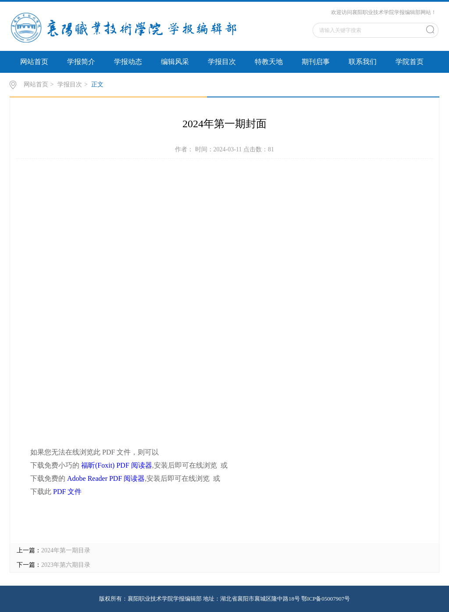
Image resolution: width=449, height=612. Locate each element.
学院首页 (410, 61)
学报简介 (81, 61)
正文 (97, 84)
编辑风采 (175, 61)
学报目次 (222, 61)
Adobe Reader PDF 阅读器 (106, 478)
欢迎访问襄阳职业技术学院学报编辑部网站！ (383, 12)
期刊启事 (316, 61)
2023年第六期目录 (65, 565)
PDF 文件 (67, 491)
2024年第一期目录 (65, 550)
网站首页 (34, 61)
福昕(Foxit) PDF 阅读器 (116, 465)
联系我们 (363, 61)
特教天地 (269, 61)
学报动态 (128, 61)
